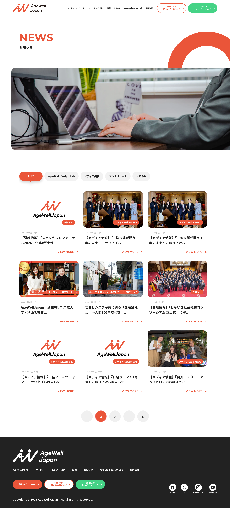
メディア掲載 (91, 176)
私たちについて (73, 8)
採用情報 (149, 8)
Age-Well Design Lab (133, 8)
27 (143, 416)
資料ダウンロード (27, 484)
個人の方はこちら (172, 8)
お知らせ (117, 8)
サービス (86, 8)
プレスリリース (118, 176)
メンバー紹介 (98, 8)
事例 (109, 8)
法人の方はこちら (202, 8)
